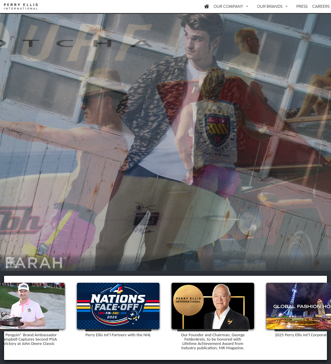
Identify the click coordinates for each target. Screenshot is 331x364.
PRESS (306, 7)
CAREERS (321, 7)
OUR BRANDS (284, 7)
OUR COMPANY (254, 7)
